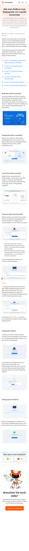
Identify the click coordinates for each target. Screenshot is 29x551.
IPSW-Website (15, 317)
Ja (9, 459)
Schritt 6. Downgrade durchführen (15, 85)
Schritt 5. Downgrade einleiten (14, 82)
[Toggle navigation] (25, 2)
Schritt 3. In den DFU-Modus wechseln (13, 72)
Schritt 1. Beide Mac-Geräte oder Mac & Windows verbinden (15, 62)
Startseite (6, 33)
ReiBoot (12, 33)
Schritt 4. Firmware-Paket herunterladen (12, 78)
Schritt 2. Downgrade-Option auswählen (13, 67)
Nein (20, 459)
